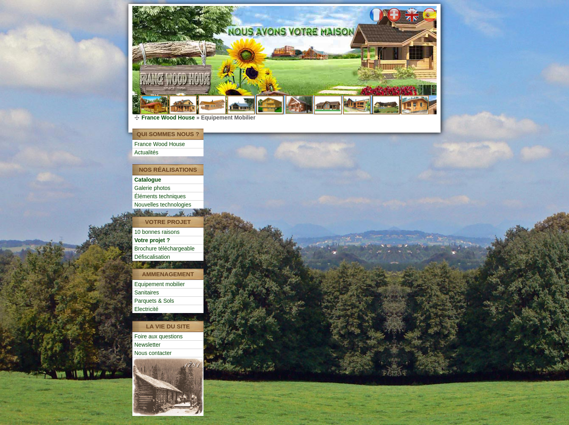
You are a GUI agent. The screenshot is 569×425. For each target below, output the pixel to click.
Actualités (146, 152)
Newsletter (147, 345)
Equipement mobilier (159, 284)
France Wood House (168, 117)
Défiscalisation (152, 257)
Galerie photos (152, 188)
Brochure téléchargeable (164, 248)
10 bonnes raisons (156, 232)
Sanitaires (146, 292)
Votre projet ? (152, 240)
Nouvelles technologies (162, 204)
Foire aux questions (158, 336)
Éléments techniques (160, 196)
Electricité (146, 309)
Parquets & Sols (154, 301)
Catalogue (147, 179)
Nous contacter (152, 353)
